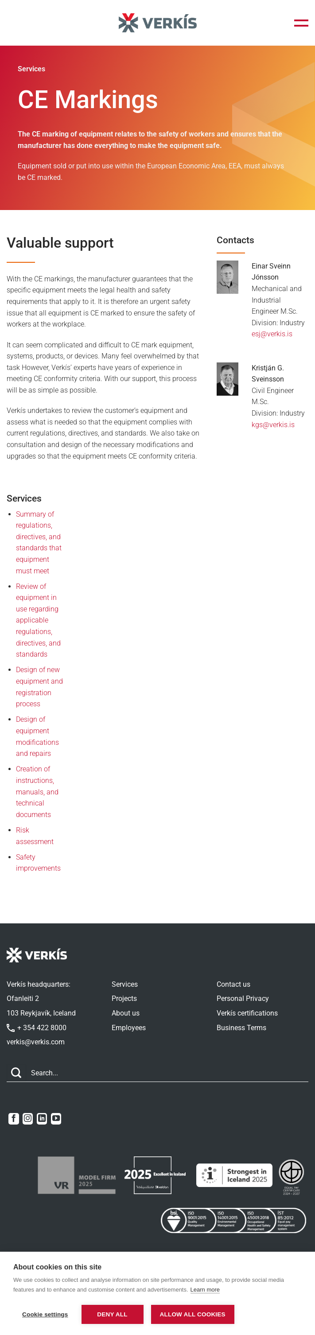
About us (126, 1013)
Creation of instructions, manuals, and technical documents (37, 791)
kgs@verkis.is (273, 424)
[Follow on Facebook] (13, 1119)
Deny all (112, 1314)
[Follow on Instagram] (28, 1119)
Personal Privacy (243, 998)
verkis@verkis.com (36, 1042)
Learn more (205, 1291)
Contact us (233, 984)
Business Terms (241, 1028)
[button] (301, 23)
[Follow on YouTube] (56, 1119)
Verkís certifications (247, 1013)
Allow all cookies (195, 1314)
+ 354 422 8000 (36, 1028)
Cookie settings (45, 1314)
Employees (129, 1028)
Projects (124, 998)
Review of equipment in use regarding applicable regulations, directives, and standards (38, 620)
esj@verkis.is (272, 334)
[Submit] (16, 1073)
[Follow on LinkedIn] (42, 1119)
